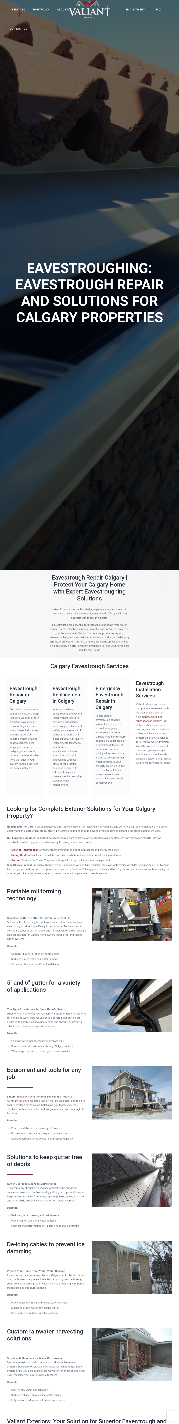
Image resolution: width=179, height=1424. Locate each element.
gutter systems (15, 939)
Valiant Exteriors (19, 1100)
